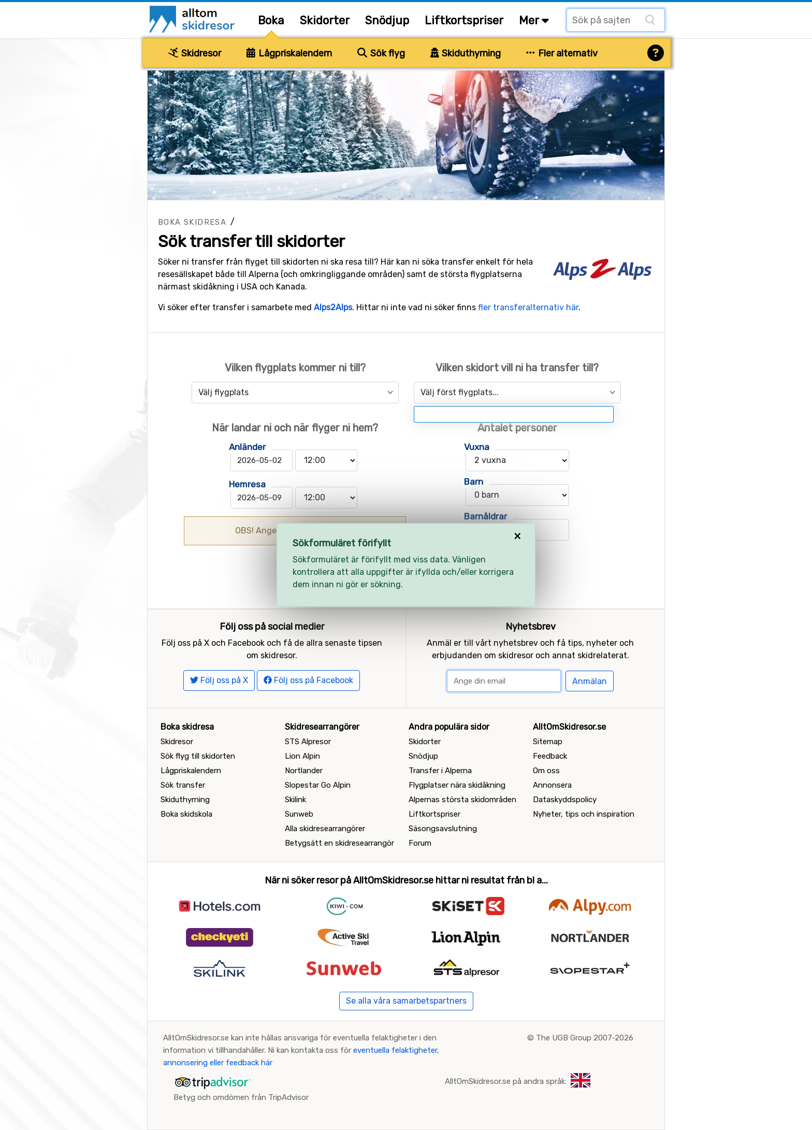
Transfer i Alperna (440, 770)
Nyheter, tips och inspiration (583, 814)
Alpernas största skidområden (462, 799)
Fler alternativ (562, 53)
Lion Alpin (302, 756)
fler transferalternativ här (528, 307)
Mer (534, 20)
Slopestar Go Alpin (318, 785)
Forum (420, 843)
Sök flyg (381, 53)
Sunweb (299, 814)
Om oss (546, 770)
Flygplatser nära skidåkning (457, 785)
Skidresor (194, 53)
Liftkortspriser (464, 20)
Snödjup (387, 20)
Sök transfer (183, 785)
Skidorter (325, 20)
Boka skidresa (192, 222)
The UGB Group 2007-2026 (584, 1037)
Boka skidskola (186, 814)
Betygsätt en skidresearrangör (339, 843)
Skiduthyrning (465, 53)
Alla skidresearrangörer (325, 828)
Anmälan (589, 681)
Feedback (550, 756)
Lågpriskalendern (289, 53)
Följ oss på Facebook (308, 680)
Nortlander (304, 770)
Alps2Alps (333, 307)
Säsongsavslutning (443, 828)
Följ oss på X (219, 680)
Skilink (295, 799)
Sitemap (547, 741)
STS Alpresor (308, 741)
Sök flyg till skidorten (198, 756)
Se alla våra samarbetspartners (406, 1001)
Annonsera (552, 785)
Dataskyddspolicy (565, 799)
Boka (271, 20)
